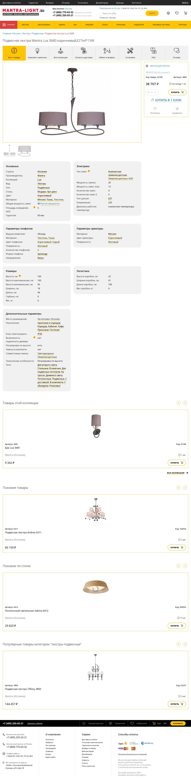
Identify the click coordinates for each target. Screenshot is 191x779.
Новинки (49, 751)
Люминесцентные (118, 178)
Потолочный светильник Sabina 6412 (26, 610)
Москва (68, 9)
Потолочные (44, 378)
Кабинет (52, 326)
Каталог (9, 24)
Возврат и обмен (89, 748)
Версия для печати (160, 66)
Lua (39, 179)
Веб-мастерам (88, 751)
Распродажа (51, 748)
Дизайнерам (102, 2)
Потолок (55, 319)
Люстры (26, 33)
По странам (50, 745)
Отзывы (66, 2)
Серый (56, 241)
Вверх (41, 257)
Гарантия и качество (90, 745)
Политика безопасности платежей (132, 754)
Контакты (136, 2)
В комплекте (56, 382)
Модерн (42, 191)
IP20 (40, 333)
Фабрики (49, 742)
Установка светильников (92, 742)
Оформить (178, 723)
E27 (110, 198)
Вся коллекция (177, 473)
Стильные (43, 368)
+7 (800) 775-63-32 (72, 12)
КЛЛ (131, 178)
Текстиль (59, 199)
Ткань (50, 199)
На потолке (44, 319)
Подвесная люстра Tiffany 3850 (23, 689)
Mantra (41, 175)
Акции (48, 754)
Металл (42, 199)
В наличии (55, 368)
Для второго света (47, 364)
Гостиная (54, 329)
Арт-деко (52, 191)
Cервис (86, 734)
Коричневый (44, 195)
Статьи (85, 763)
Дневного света (54, 375)
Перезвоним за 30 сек (110, 8)
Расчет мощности (50, 203)
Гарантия (33, 2)
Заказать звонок (34, 723)
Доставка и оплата (12, 2)
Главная (7, 33)
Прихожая (43, 329)
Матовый (43, 245)
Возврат (50, 2)
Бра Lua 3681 (12, 447)
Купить (177, 92)
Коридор (42, 326)
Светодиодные (46, 353)
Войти (185, 2)
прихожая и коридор (49, 322)
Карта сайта (50, 757)
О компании (53, 734)
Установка (83, 2)
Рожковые (54, 385)
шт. (157, 723)
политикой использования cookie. (133, 767)
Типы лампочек (88, 766)
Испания (42, 171)
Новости (85, 760)
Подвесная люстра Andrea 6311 (23, 532)
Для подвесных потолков (52, 370)
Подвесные (38, 33)
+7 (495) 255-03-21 (72, 15)
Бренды (120, 2)
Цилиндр (42, 253)
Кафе (61, 326)
